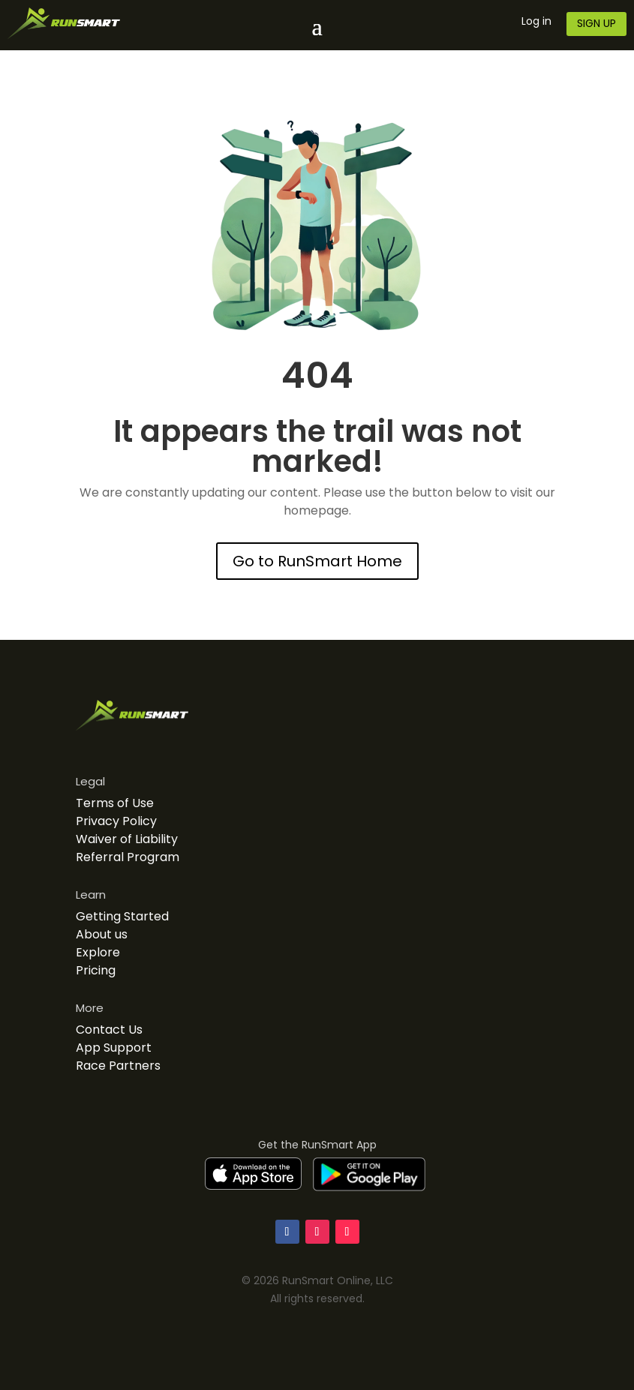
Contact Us (109, 1029)
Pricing (96, 970)
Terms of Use (115, 803)
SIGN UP (596, 23)
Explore (98, 952)
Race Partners (118, 1065)
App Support (114, 1047)
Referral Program (127, 857)
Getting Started (122, 916)
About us (102, 934)
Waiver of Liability (127, 839)
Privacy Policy (116, 821)
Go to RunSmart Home (317, 561)
